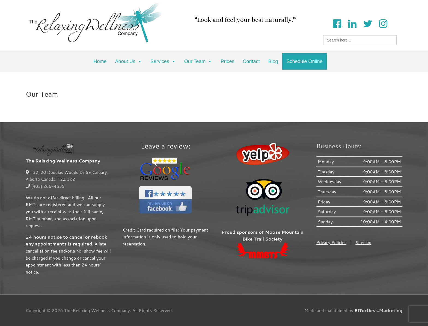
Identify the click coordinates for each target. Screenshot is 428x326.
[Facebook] (337, 23)
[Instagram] (383, 23)
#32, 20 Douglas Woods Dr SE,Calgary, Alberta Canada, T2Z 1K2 (68, 175)
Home (100, 61)
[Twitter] (367, 23)
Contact (251, 61)
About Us (128, 61)
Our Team (198, 61)
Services (163, 61)
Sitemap (364, 242)
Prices (227, 61)
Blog (273, 61)
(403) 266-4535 (46, 186)
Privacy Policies (331, 242)
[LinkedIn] (352, 23)
